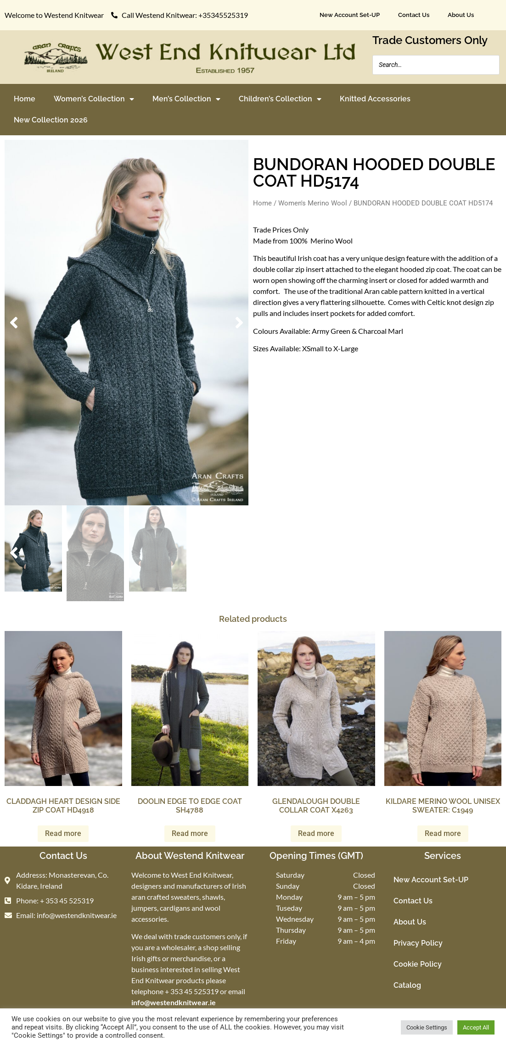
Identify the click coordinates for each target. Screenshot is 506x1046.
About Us (461, 14)
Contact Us (413, 14)
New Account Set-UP (350, 14)
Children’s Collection (280, 99)
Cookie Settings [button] (426, 1027)
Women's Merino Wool (312, 203)
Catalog (407, 985)
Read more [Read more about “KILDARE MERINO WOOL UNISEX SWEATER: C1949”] (443, 833)
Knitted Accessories (375, 98)
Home (24, 98)
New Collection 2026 (51, 120)
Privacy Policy (418, 943)
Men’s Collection (186, 99)
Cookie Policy (418, 964)
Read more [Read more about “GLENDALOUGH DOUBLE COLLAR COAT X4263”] (316, 833)
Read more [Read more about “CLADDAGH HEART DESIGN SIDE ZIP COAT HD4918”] (63, 833)
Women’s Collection (94, 99)
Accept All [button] (476, 1027)
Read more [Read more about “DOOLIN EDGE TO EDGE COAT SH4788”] (190, 833)
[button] (13, 322)
